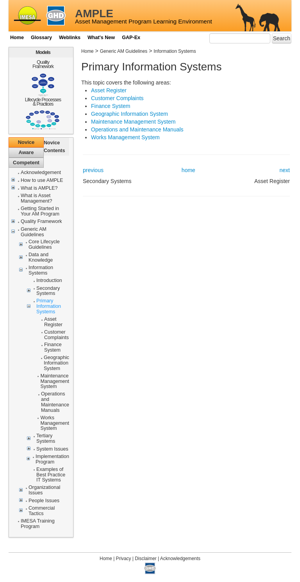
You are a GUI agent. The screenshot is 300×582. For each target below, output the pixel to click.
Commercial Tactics (42, 511)
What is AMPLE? (39, 188)
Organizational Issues (44, 490)
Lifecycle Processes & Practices (43, 102)
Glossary (41, 37)
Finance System (53, 347)
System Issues (52, 449)
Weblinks (69, 37)
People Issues (44, 500)
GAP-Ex (131, 37)
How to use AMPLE (42, 180)
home (188, 170)
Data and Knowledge (41, 257)
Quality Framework (43, 64)
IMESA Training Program (38, 524)
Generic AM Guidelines (33, 232)
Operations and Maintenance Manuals (55, 402)
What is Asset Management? (36, 198)
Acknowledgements (180, 558)
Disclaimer (146, 558)
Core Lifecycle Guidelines (44, 244)
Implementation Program (52, 459)
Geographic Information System (56, 363)
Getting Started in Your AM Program (40, 211)
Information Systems (41, 270)
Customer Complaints (56, 335)
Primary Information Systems (48, 306)
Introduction (49, 280)
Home (17, 37)
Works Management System (54, 423)
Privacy (123, 558)
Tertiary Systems (45, 438)
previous (93, 170)
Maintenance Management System (54, 382)
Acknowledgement (41, 172)
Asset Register (53, 322)
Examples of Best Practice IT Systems (50, 475)
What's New (101, 37)
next (285, 170)
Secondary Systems (48, 291)
